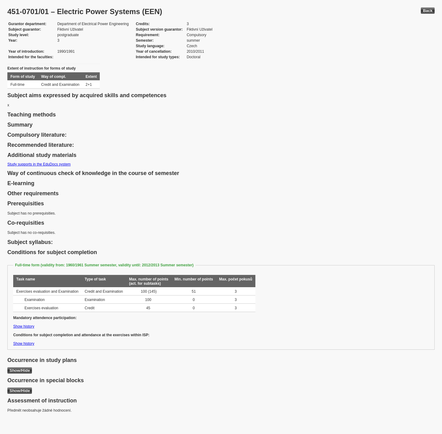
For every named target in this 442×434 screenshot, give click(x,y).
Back (427, 10)
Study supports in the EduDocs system (39, 164)
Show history (23, 326)
